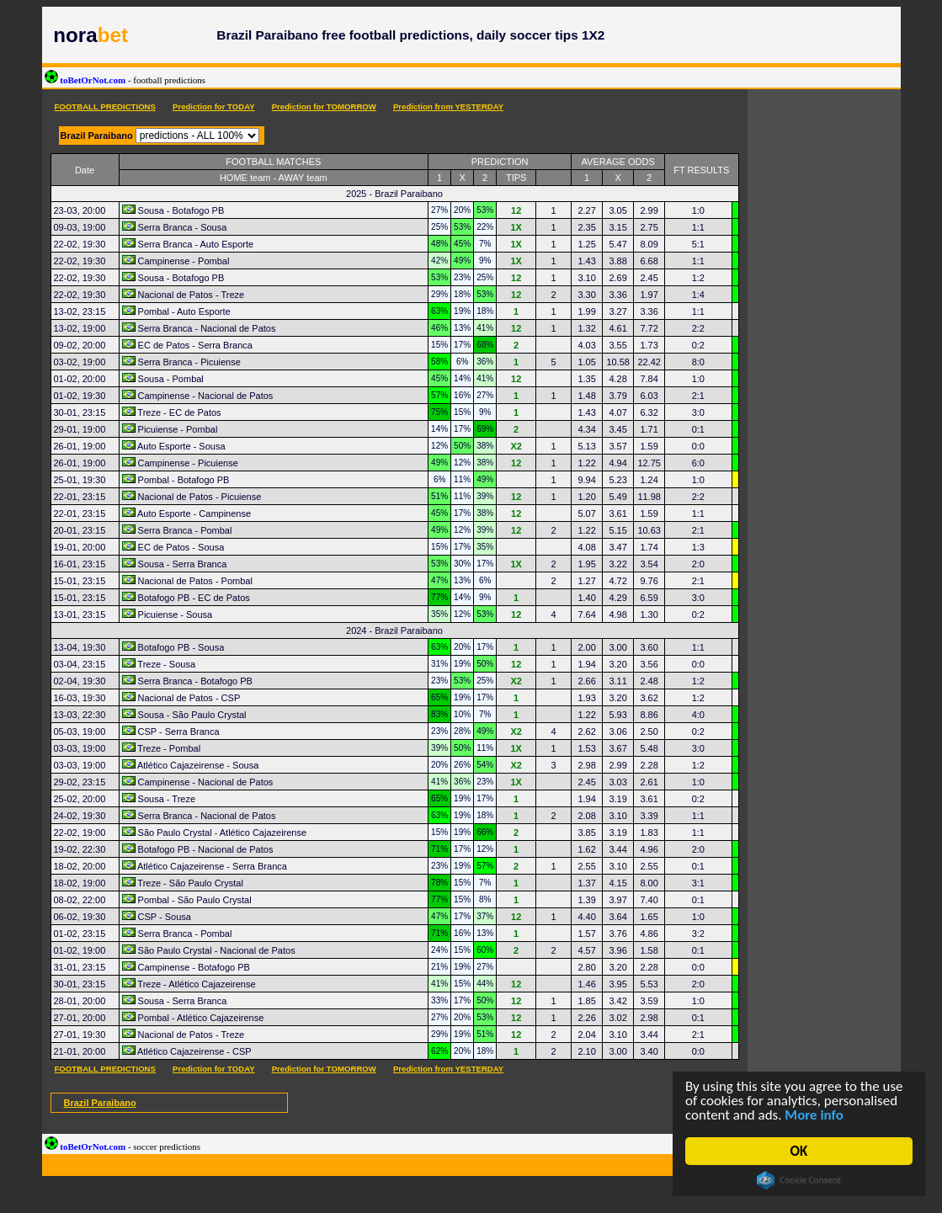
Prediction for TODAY (214, 106)
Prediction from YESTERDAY (448, 106)
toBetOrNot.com (125, 80)
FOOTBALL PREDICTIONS (105, 106)
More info (814, 1116)
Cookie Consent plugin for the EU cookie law (799, 1180)
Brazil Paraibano (100, 1103)
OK (799, 1151)
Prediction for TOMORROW (324, 106)
